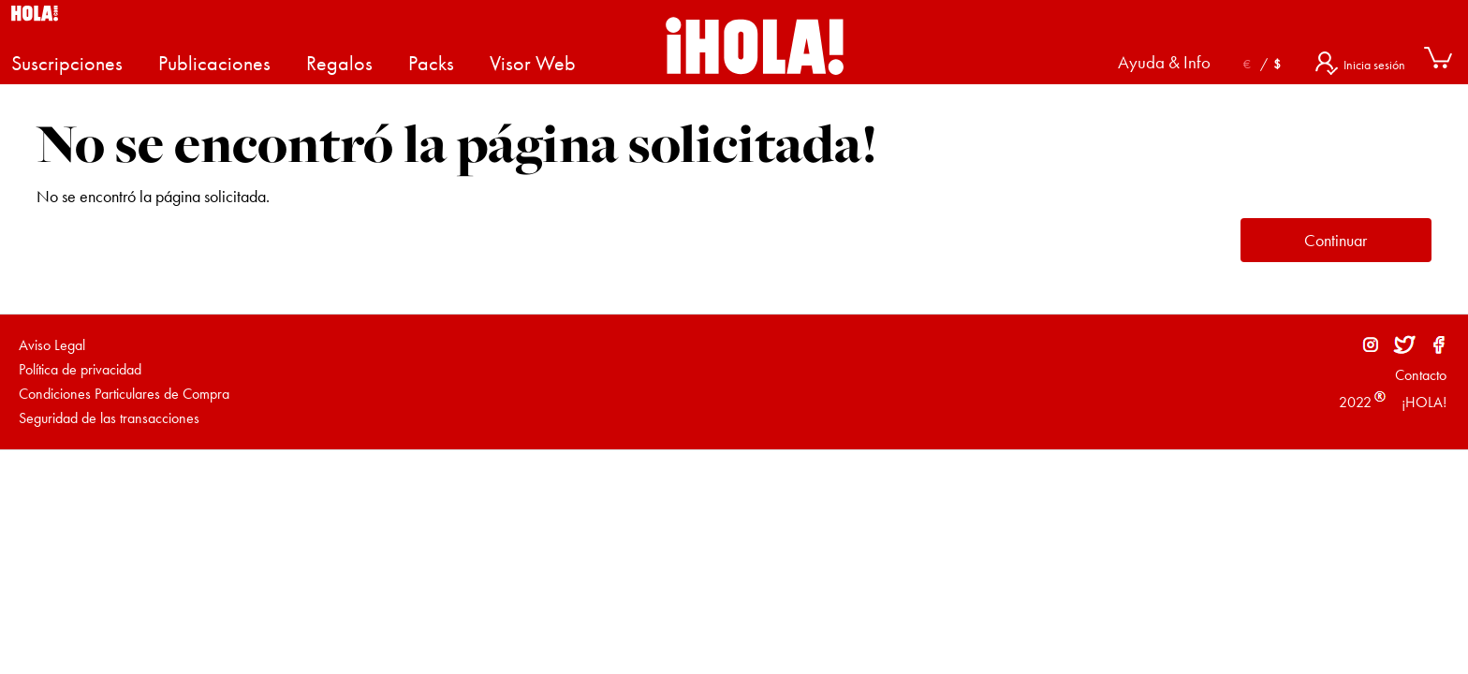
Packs (431, 63)
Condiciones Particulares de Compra (124, 393)
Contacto (1420, 375)
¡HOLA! (1422, 402)
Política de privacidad (80, 369)
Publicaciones (214, 63)
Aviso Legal (52, 345)
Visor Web (533, 63)
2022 (1355, 402)
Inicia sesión (1374, 64)
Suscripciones (67, 63)
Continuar (1335, 240)
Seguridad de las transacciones (109, 418)
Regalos (339, 63)
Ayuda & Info (1164, 62)
